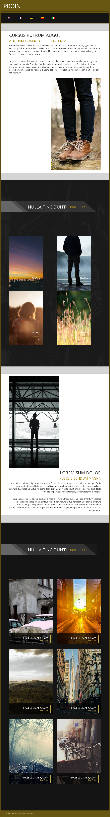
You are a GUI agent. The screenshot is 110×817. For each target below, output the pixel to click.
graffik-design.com (24, 813)
